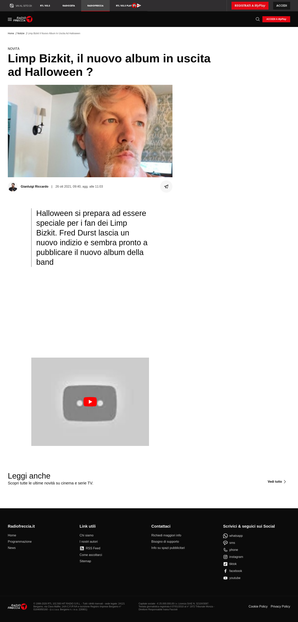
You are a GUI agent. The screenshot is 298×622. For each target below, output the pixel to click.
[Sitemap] (85, 561)
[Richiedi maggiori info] (166, 535)
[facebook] (232, 571)
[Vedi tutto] (277, 482)
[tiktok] (230, 564)
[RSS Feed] (90, 548)
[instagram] (233, 557)
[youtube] (232, 578)
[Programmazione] (20, 542)
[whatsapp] (233, 535)
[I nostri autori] (89, 542)
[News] (12, 548)
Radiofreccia (95, 5)
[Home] (23, 19)
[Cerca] (257, 19)
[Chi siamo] (86, 535)
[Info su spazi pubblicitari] (168, 548)
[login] (276, 19)
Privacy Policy (280, 606)
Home (11, 33)
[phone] (230, 550)
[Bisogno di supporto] (165, 542)
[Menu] (10, 19)
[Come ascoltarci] (91, 555)
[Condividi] (166, 187)
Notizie (20, 33)
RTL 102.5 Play (128, 5)
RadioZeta (69, 5)
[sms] (229, 543)
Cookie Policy (258, 606)
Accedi (281, 5)
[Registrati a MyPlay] (250, 6)
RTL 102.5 (45, 5)
